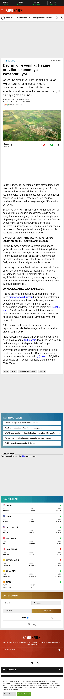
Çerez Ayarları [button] (9, 694)
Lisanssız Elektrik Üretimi (27, 371)
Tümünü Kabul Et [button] (24, 694)
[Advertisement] (32, 39)
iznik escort (29, 340)
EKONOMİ (11, 61)
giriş (23, 456)
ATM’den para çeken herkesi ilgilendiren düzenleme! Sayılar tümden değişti (32, 433)
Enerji (6, 371)
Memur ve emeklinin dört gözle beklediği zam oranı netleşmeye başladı (30, 438)
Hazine (13, 371)
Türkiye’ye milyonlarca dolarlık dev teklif (21, 443)
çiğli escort (42, 356)
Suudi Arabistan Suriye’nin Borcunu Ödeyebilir (23, 428)
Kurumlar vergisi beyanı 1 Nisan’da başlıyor (22, 423)
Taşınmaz (42, 371)
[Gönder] (60, 649)
